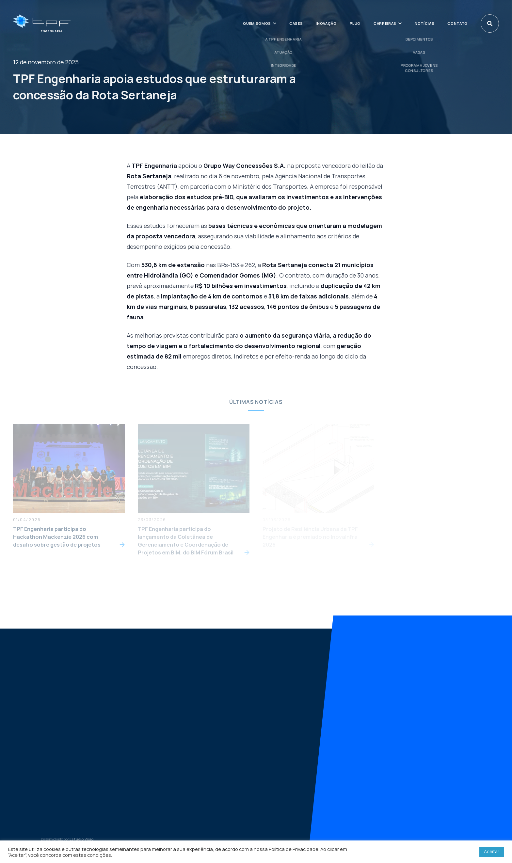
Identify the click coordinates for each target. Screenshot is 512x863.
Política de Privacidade (293, 849)
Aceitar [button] (491, 851)
